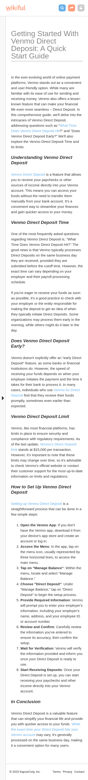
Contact (79, 771)
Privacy (67, 771)
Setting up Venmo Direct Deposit (36, 504)
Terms (57, 771)
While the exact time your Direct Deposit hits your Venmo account (46, 729)
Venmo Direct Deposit (28, 174)
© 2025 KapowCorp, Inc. (25, 771)
